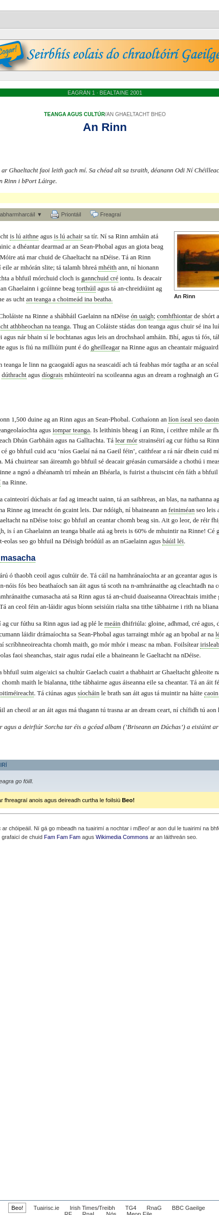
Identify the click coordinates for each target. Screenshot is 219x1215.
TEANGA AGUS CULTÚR (74, 114)
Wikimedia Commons (122, 837)
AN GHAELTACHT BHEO (136, 114)
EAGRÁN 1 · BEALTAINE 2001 (105, 93)
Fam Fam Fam (62, 837)
